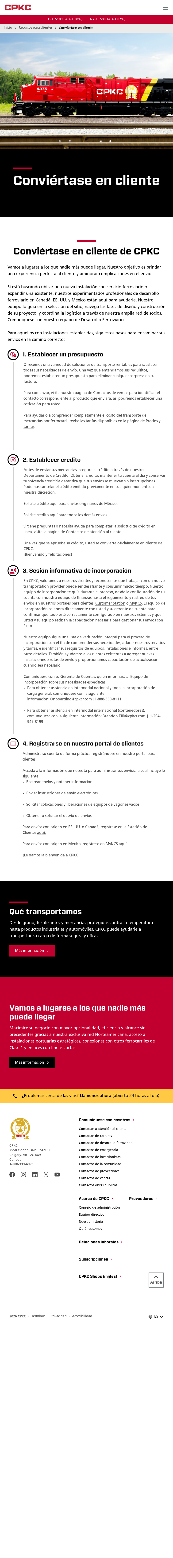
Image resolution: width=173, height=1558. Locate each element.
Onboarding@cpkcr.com (71, 699)
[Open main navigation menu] (165, 7)
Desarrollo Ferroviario (102, 320)
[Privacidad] (57, 1547)
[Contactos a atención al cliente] (103, 1360)
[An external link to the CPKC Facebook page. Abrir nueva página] (12, 1405)
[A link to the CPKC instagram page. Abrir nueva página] (23, 1405)
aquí (54, 504)
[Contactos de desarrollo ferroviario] (106, 1374)
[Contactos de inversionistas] (99, 1388)
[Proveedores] (143, 1430)
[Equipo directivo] (91, 1446)
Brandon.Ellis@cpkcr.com (124, 716)
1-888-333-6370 (21, 1395)
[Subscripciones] (96, 1491)
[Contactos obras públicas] (98, 1416)
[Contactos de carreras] (95, 1367)
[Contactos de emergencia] (98, 1381)
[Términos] (36, 1547)
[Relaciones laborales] (101, 1474)
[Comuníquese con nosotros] (107, 1351)
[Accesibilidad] (80, 1547)
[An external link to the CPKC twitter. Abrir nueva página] (46, 1405)
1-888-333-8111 (108, 699)
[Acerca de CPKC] (96, 1430)
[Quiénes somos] (90, 1460)
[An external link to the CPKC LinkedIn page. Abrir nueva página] (35, 1405)
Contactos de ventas (110, 393)
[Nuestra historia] (91, 1453)
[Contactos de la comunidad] (100, 1395)
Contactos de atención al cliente (93, 532)
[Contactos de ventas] (94, 1409)
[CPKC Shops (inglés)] (100, 1508)
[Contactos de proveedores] (99, 1402)
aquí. (41, 833)
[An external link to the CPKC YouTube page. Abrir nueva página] (57, 1405)
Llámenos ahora (95, 1327)
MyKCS (135, 603)
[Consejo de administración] (99, 1439)
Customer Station (110, 603)
